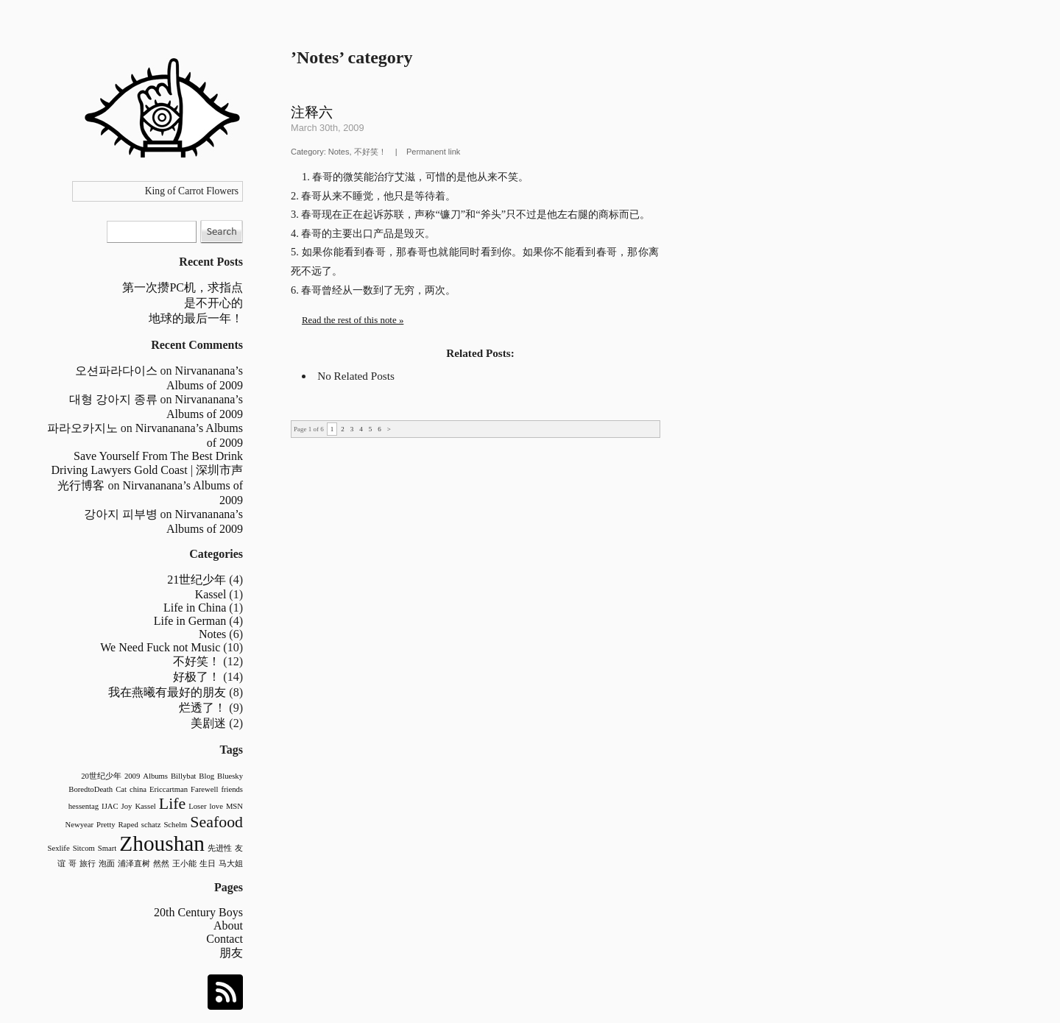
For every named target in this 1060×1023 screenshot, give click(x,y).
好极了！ (196, 676)
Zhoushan (162, 843)
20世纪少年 (101, 776)
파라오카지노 (82, 428)
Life (172, 804)
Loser (197, 806)
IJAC (110, 806)
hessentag (83, 806)
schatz (151, 825)
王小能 (184, 864)
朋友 (231, 952)
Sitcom (84, 848)
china (138, 789)
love (216, 806)
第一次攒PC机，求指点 (182, 287)
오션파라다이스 (116, 370)
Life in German (190, 621)
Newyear (79, 825)
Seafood (216, 822)
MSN (234, 806)
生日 (207, 864)
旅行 (88, 864)
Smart (107, 848)
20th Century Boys (198, 912)
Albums (155, 776)
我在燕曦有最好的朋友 (167, 692)
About (228, 925)
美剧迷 (208, 723)
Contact (224, 938)
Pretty (105, 825)
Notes (212, 634)
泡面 (107, 864)
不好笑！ (196, 661)
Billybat (183, 776)
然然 (161, 864)
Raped (128, 825)
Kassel (211, 594)
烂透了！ (202, 707)
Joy (126, 806)
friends (232, 789)
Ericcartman (168, 789)
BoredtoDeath (90, 789)
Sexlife (58, 848)
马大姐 (231, 864)
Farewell (204, 789)
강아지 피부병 (121, 514)
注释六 (312, 112)
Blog (206, 776)
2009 (132, 776)
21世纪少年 (196, 579)
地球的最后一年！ (196, 318)
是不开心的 (213, 303)
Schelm (175, 825)
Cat (121, 789)
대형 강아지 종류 (113, 399)
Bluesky (230, 776)
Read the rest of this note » (352, 319)
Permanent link (433, 151)
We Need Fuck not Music (160, 647)
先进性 (220, 848)
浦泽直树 (134, 864)
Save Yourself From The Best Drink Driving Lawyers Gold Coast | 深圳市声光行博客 (147, 471)
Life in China (194, 607)
